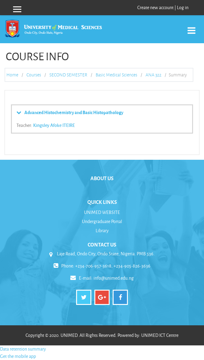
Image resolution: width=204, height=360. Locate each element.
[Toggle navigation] (191, 27)
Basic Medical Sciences (116, 75)
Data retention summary (23, 349)
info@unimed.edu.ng (113, 278)
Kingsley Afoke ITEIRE (54, 125)
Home (12, 75)
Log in (182, 7)
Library (102, 230)
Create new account (155, 7)
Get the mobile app (18, 356)
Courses (33, 75)
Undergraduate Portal (102, 221)
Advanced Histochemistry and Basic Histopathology (73, 112)
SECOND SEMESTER (68, 75)
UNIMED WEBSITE (102, 212)
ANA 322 (153, 75)
